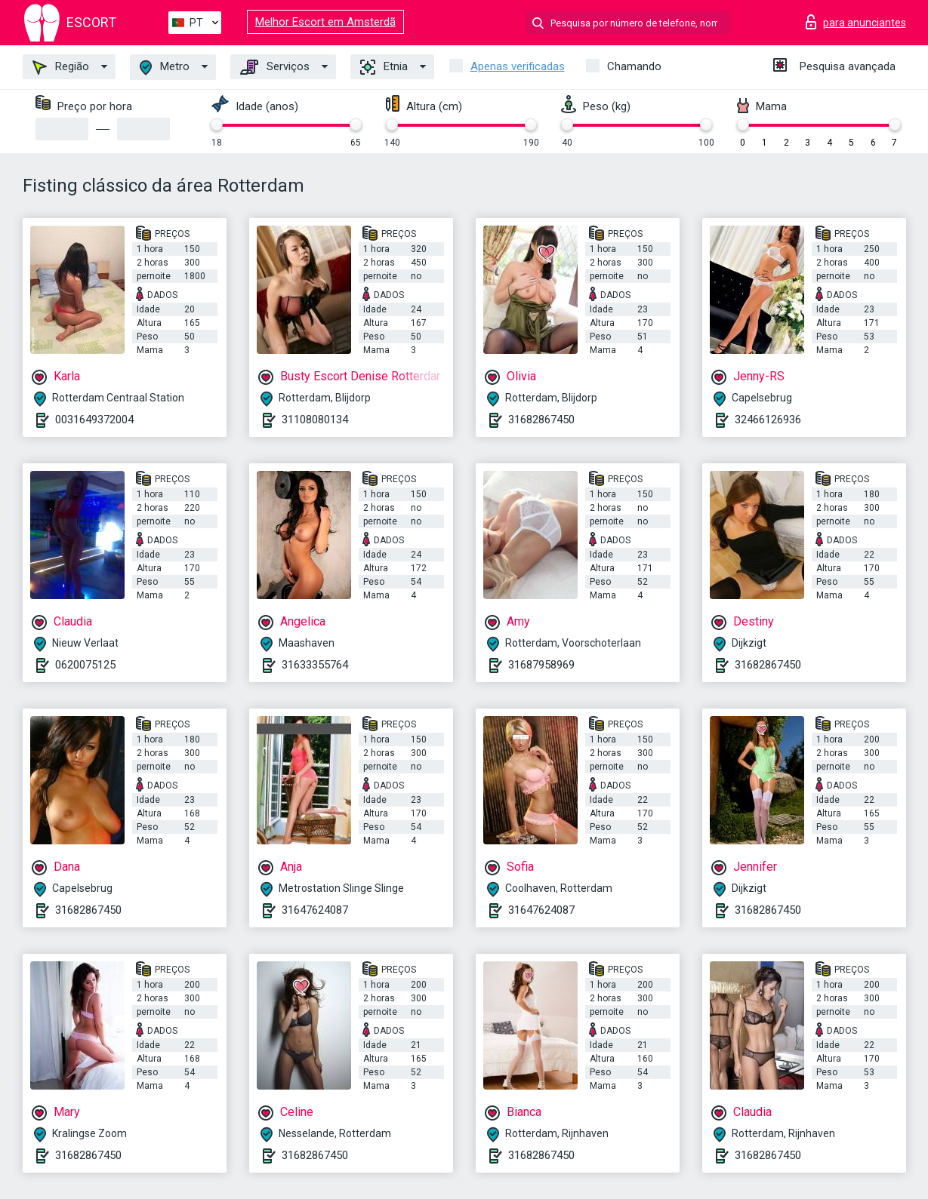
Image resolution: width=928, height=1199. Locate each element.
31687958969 (541, 665)
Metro (165, 67)
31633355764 (315, 665)
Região (60, 67)
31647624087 (315, 910)
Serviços (275, 67)
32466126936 (768, 419)
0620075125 (85, 665)
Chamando (634, 66)
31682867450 (541, 419)
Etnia (384, 67)
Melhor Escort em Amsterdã (325, 22)
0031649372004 (94, 419)
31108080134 (315, 419)
